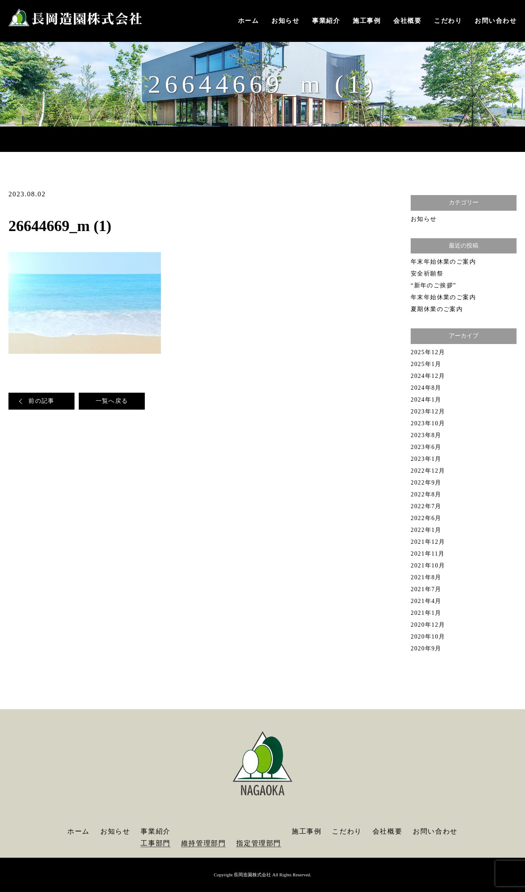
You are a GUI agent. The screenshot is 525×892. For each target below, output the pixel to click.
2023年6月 (426, 447)
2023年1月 (426, 459)
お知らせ (285, 20)
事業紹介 (326, 20)
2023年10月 (428, 423)
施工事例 (367, 20)
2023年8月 (426, 435)
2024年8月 (426, 388)
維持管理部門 (203, 843)
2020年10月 (428, 636)
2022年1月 (426, 530)
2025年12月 (428, 352)
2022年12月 (428, 471)
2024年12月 (428, 376)
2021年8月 (426, 577)
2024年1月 (426, 399)
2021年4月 (426, 601)
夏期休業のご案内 (437, 309)
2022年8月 (426, 494)
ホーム (248, 20)
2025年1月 (426, 364)
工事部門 (155, 843)
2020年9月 (426, 648)
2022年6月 (426, 518)
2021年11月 (428, 554)
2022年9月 (426, 482)
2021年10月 (428, 565)
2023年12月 (428, 411)
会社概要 (407, 20)
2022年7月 (426, 506)
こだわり (448, 20)
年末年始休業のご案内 (443, 262)
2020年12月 (428, 625)
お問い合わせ (496, 20)
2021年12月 (428, 542)
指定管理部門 (258, 843)
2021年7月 (426, 589)
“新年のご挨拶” (433, 285)
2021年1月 (426, 613)
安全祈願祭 (427, 273)
